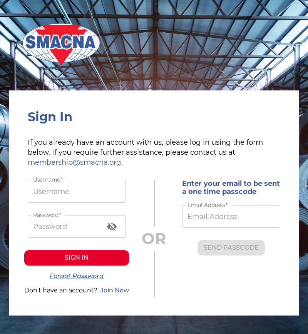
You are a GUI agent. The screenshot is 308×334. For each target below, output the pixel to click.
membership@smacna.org (74, 162)
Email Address (207, 205)
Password (47, 215)
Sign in (76, 258)
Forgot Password (76, 276)
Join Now (114, 290)
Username (48, 180)
